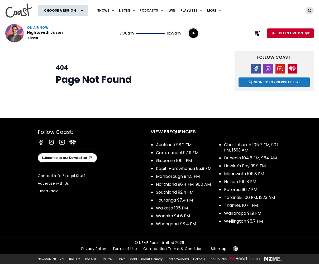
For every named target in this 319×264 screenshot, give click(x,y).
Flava (121, 259)
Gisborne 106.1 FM (174, 161)
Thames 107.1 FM (241, 205)
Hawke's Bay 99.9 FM (245, 166)
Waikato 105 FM (172, 208)
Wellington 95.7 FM (243, 221)
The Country (218, 259)
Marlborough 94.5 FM (178, 176)
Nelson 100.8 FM (240, 182)
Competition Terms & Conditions (173, 248)
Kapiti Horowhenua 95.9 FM (183, 168)
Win (172, 10)
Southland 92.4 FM (174, 192)
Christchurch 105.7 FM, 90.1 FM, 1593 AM (251, 147)
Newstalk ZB (47, 259)
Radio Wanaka (178, 259)
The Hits (74, 259)
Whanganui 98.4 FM (176, 224)
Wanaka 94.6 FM (173, 216)
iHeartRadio (48, 191)
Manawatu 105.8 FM (244, 174)
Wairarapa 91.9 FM (242, 213)
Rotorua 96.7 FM (240, 190)
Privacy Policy (93, 248)
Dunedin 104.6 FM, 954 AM (250, 158)
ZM (62, 259)
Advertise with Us (53, 183)
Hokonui (199, 259)
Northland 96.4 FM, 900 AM (183, 184)
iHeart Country (152, 259)
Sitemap (218, 248)
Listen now (39, 33)
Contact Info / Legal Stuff (61, 175)
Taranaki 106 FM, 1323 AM (249, 197)
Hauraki (107, 259)
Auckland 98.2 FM (174, 145)
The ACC (91, 259)
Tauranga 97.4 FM (174, 200)
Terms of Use (124, 248)
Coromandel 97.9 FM (177, 153)
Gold (133, 259)
